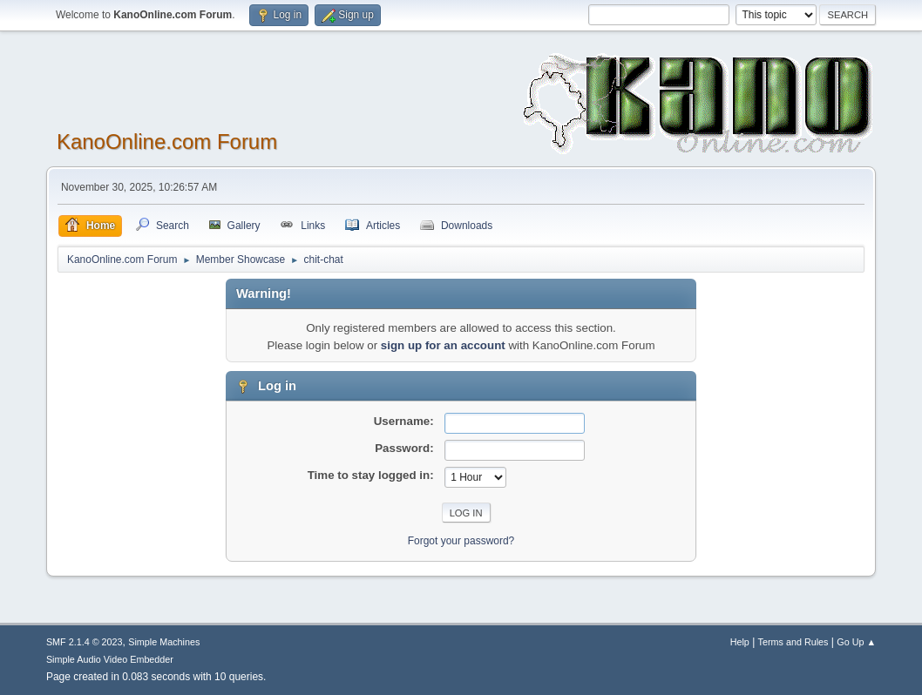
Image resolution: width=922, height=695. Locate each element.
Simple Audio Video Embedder (109, 659)
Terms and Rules (793, 642)
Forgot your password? (461, 541)
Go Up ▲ (856, 642)
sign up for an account (443, 345)
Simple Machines (164, 642)
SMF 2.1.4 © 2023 (84, 642)
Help (739, 642)
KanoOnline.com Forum (167, 141)
